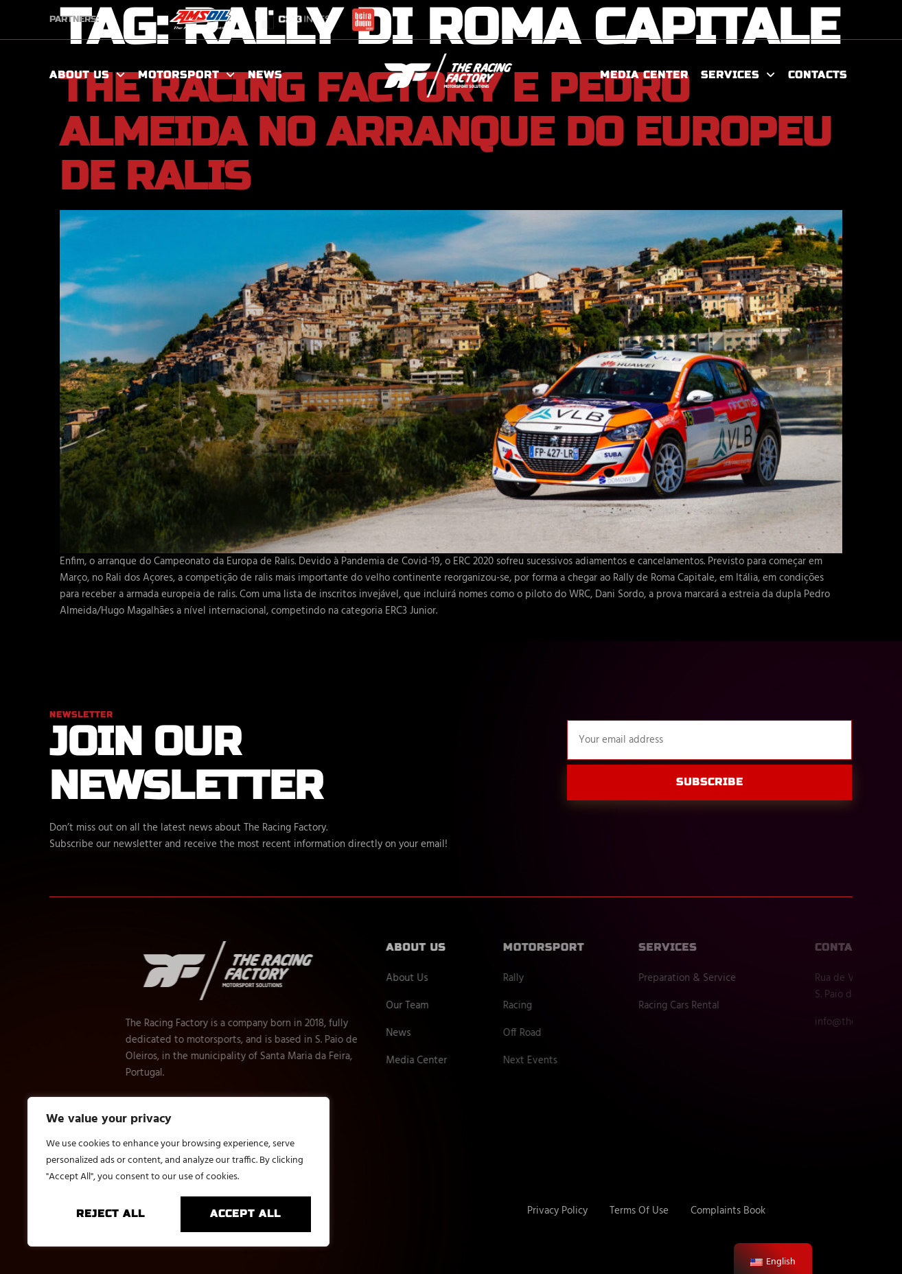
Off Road (574, 1033)
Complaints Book (728, 1211)
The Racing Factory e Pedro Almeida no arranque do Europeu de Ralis (446, 132)
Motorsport (186, 75)
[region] (178, 1172)
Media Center (644, 75)
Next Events (582, 1060)
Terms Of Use (639, 1211)
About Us (87, 75)
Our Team (456, 1005)
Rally (565, 978)
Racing (569, 1005)
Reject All (110, 1213)
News (265, 75)
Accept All (245, 1213)
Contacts (817, 75)
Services (738, 75)
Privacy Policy (557, 1211)
